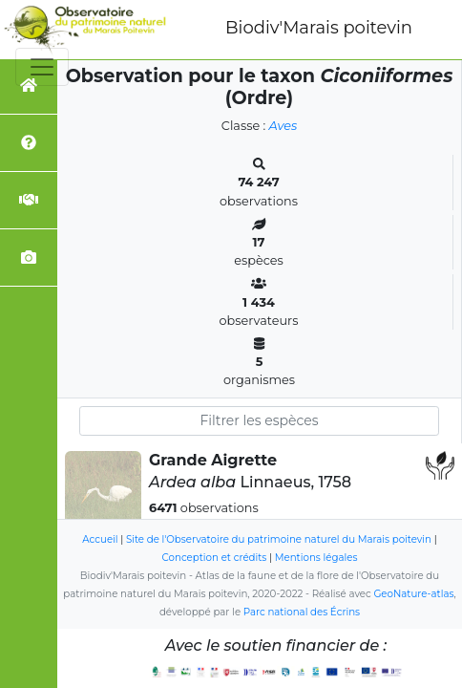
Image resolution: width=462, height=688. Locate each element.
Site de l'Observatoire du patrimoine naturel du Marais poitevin (278, 539)
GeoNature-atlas (413, 594)
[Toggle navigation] (42, 67)
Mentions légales (316, 557)
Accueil (99, 539)
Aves (283, 125)
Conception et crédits (214, 557)
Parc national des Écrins (301, 612)
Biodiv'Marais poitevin (318, 27)
